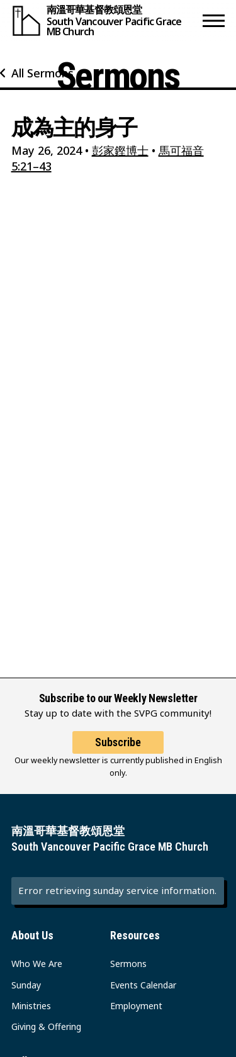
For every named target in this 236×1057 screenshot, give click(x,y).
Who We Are (36, 964)
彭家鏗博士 (120, 150)
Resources (135, 935)
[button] (214, 20)
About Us (32, 935)
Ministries (31, 1006)
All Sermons (42, 73)
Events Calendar (143, 985)
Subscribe (118, 742)
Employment (136, 1006)
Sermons (128, 964)
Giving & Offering (46, 1026)
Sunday (26, 985)
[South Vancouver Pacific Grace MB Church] (104, 20)
